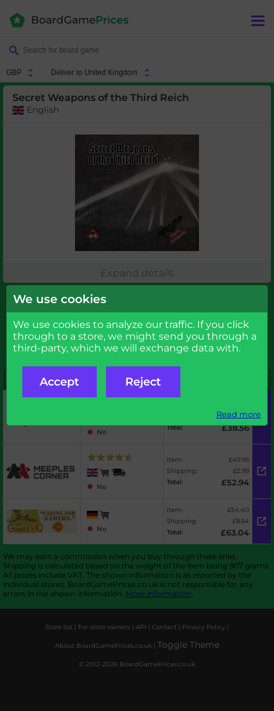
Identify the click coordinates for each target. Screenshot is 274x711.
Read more (238, 414)
